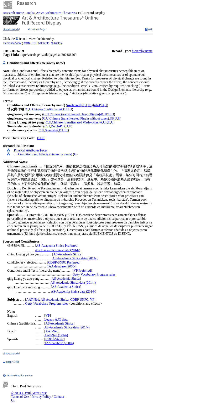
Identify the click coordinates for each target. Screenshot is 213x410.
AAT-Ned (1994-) (56, 335)
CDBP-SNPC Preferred (63, 262)
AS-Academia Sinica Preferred (56, 245)
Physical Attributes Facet (30, 150)
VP (92, 299)
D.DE (41, 138)
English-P (94, 105)
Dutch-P (56, 126)
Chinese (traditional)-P (47, 109)
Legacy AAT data (56, 319)
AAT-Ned (32, 299)
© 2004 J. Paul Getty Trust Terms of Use (29, 394)
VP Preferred (82, 270)
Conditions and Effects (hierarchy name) (45, 154)
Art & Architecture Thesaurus (55, 13)
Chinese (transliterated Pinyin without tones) (79, 118)
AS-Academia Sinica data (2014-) (57, 250)
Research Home (14, 13)
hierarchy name (142, 51)
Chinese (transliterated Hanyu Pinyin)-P (76, 114)
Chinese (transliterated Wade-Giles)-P (77, 122)
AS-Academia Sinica (67, 254)
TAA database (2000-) (62, 266)
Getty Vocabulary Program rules (93, 274)
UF (105, 114)
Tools (30, 13)
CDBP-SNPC (79, 299)
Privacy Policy (41, 396)
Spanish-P (51, 130)
